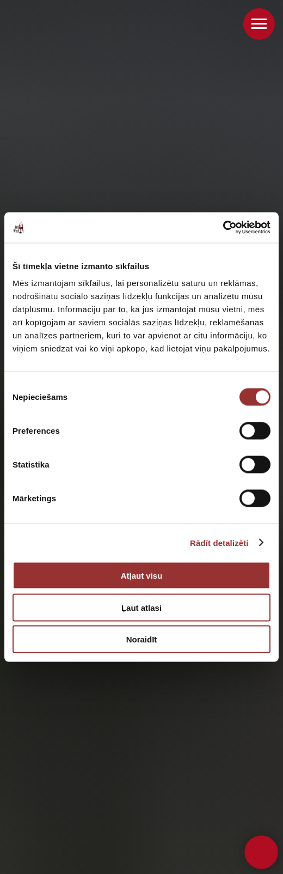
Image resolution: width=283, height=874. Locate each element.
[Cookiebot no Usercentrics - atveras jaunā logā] (222, 228)
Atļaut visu (142, 575)
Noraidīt (141, 639)
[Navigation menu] (259, 24)
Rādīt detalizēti (219, 542)
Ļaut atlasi (141, 607)
